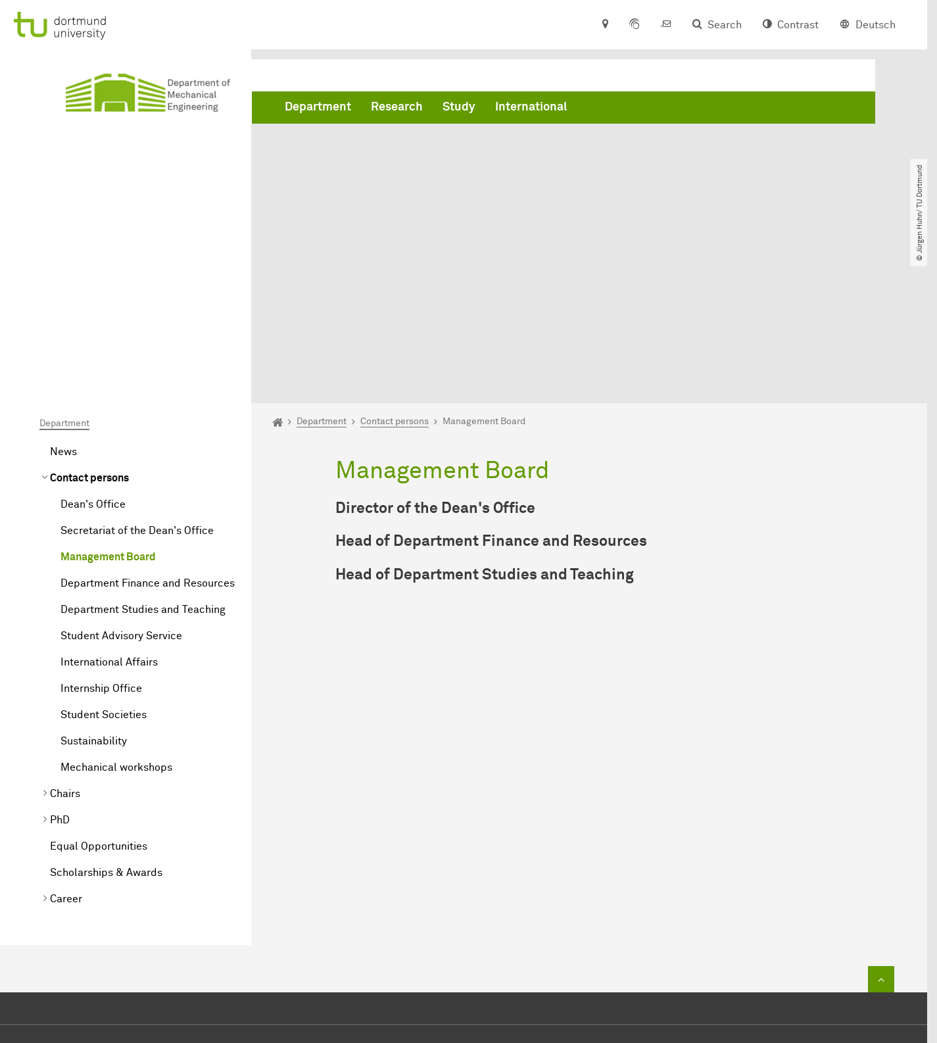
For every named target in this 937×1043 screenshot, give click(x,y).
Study (459, 107)
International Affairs (109, 514)
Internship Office (101, 540)
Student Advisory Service (121, 488)
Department (318, 107)
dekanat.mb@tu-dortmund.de (496, 941)
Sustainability (93, 593)
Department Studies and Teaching (143, 461)
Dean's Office (93, 356)
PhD (60, 672)
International (531, 107)
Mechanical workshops (116, 619)
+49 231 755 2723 (466, 922)
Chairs (65, 646)
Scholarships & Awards (106, 724)
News (63, 304)
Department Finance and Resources (147, 435)
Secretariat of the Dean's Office (137, 382)
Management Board (108, 409)
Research (397, 107)
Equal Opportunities (98, 698)
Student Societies (103, 567)
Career (66, 751)
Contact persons (89, 330)
